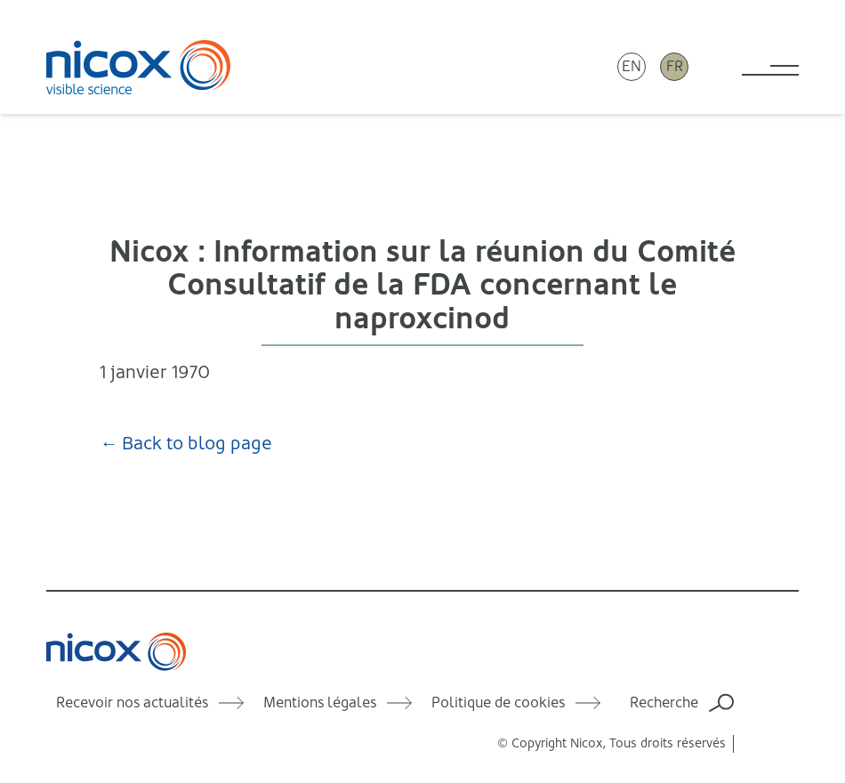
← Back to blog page (186, 443)
